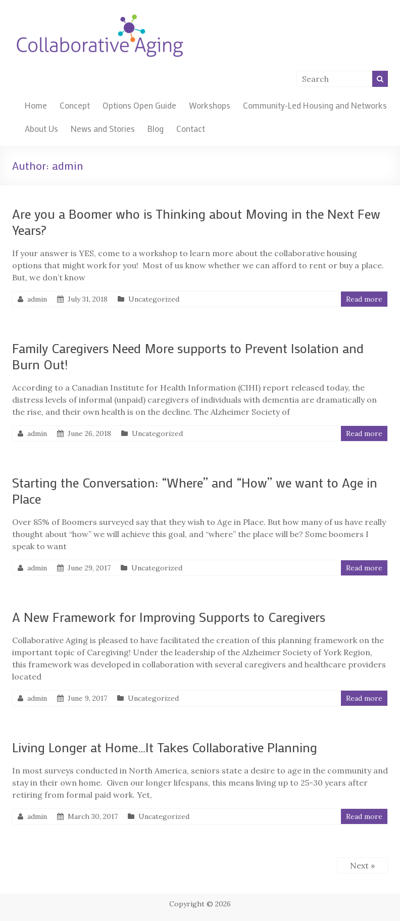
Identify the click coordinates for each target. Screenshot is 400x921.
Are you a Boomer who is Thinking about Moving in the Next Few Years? (196, 221)
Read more (364, 299)
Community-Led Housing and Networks (315, 105)
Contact (190, 128)
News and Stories (103, 128)
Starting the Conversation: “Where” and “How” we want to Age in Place (194, 490)
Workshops (209, 105)
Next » (362, 865)
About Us (41, 128)
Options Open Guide (139, 105)
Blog (155, 128)
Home (36, 105)
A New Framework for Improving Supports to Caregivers (168, 616)
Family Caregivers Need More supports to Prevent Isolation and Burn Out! (188, 356)
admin (37, 299)
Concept (75, 105)
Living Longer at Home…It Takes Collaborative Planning (164, 747)
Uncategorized (153, 299)
